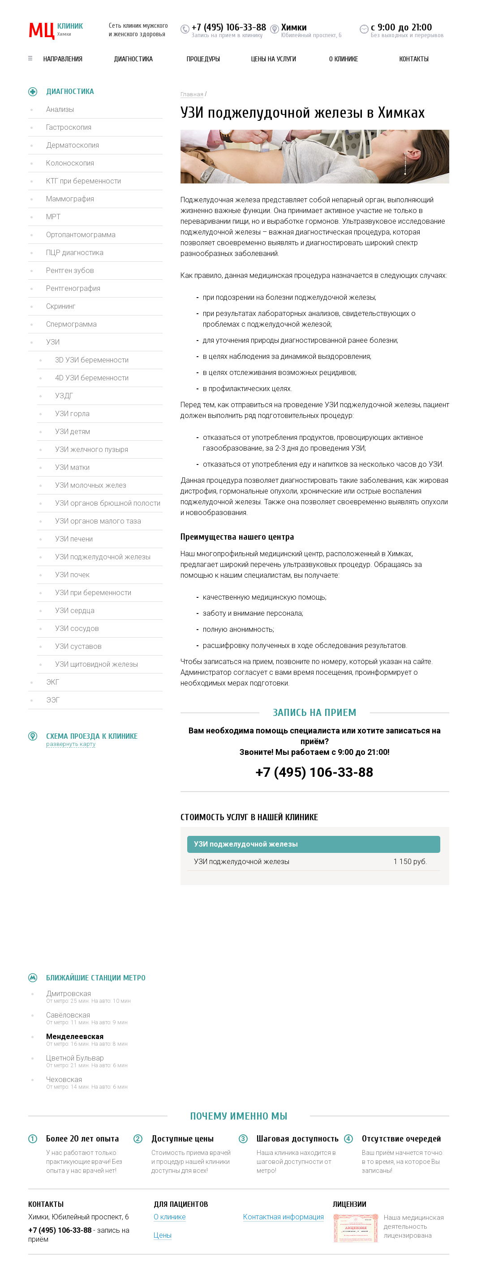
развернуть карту (70, 744)
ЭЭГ (53, 700)
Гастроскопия (68, 127)
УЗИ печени (74, 539)
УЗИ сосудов (77, 628)
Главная (191, 94)
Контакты (414, 59)
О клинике (343, 59)
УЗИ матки (72, 467)
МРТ (53, 217)
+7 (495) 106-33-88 (229, 27)
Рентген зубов (70, 270)
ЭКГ (52, 682)
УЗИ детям (72, 431)
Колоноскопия (70, 163)
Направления (62, 59)
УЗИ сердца (75, 610)
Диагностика (133, 59)
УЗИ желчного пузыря (91, 449)
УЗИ (53, 342)
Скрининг (61, 306)
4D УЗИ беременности (92, 378)
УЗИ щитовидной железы (96, 664)
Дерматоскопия (72, 145)
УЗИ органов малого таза (98, 521)
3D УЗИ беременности (92, 360)
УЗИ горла (72, 413)
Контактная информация (283, 1217)
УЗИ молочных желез (90, 485)
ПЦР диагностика (74, 252)
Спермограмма (71, 324)
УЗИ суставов (78, 646)
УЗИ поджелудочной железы (102, 557)
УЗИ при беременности (93, 592)
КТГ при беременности (83, 181)
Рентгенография (73, 288)
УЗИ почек (72, 575)
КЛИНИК (55, 31)
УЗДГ (64, 396)
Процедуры (203, 59)
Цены (163, 1235)
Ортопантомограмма (81, 234)
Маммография (70, 199)
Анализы (60, 109)
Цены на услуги (273, 59)
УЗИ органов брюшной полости (107, 503)
